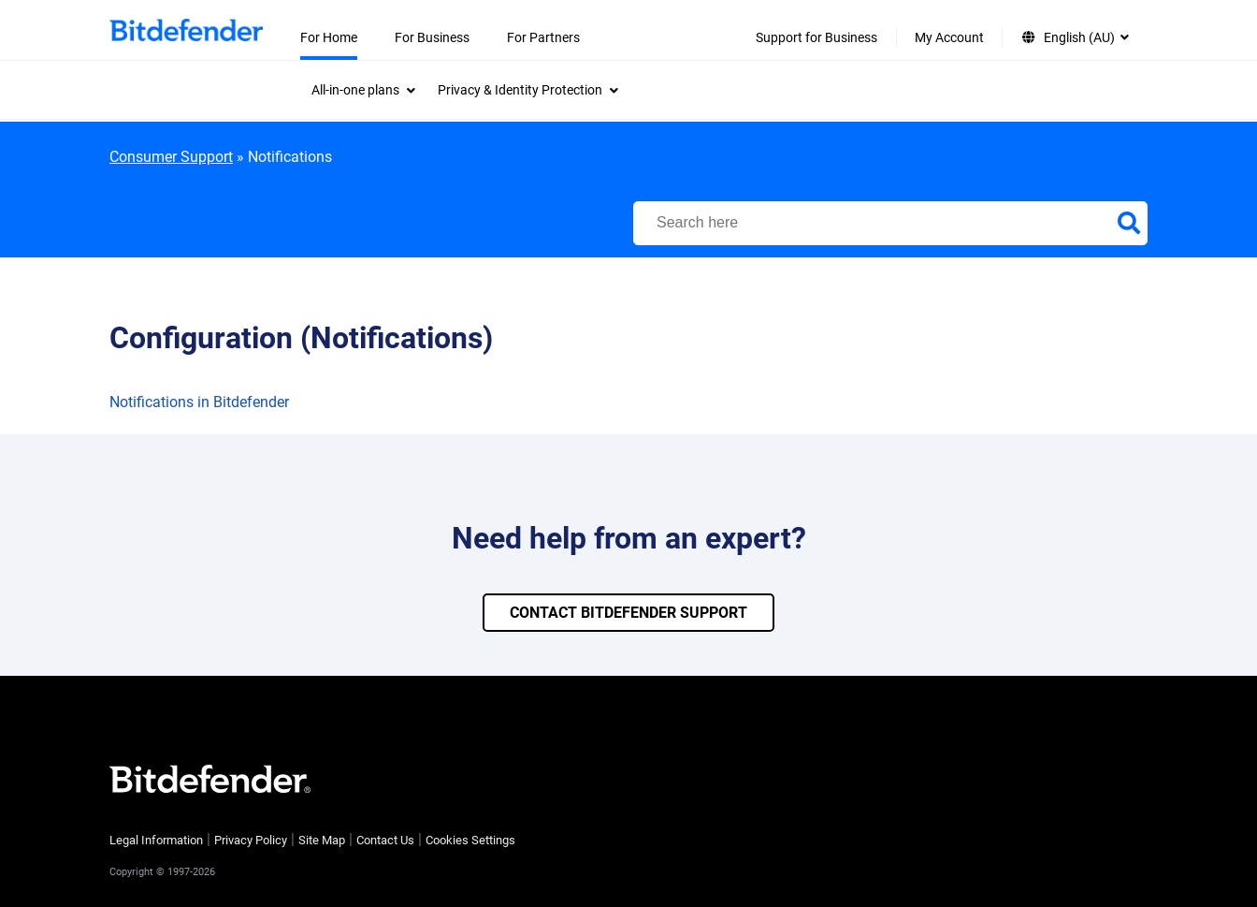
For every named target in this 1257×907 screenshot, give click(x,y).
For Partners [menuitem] (543, 37)
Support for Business (816, 37)
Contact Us (385, 840)
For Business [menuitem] (432, 37)
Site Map (321, 840)
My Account (949, 37)
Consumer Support (171, 157)
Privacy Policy (250, 840)
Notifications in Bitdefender (199, 402)
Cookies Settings (470, 840)
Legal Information (156, 840)
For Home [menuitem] (328, 37)
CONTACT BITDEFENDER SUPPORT (628, 613)
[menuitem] (363, 90)
